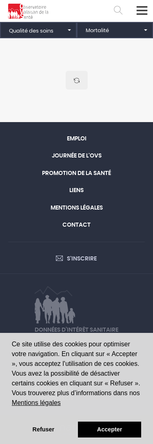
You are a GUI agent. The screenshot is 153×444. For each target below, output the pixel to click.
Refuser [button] (44, 429)
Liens (76, 190)
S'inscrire (82, 259)
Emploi (76, 139)
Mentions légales (36, 402)
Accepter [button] (109, 429)
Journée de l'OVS (77, 156)
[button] (38, 30)
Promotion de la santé (76, 173)
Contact (76, 225)
